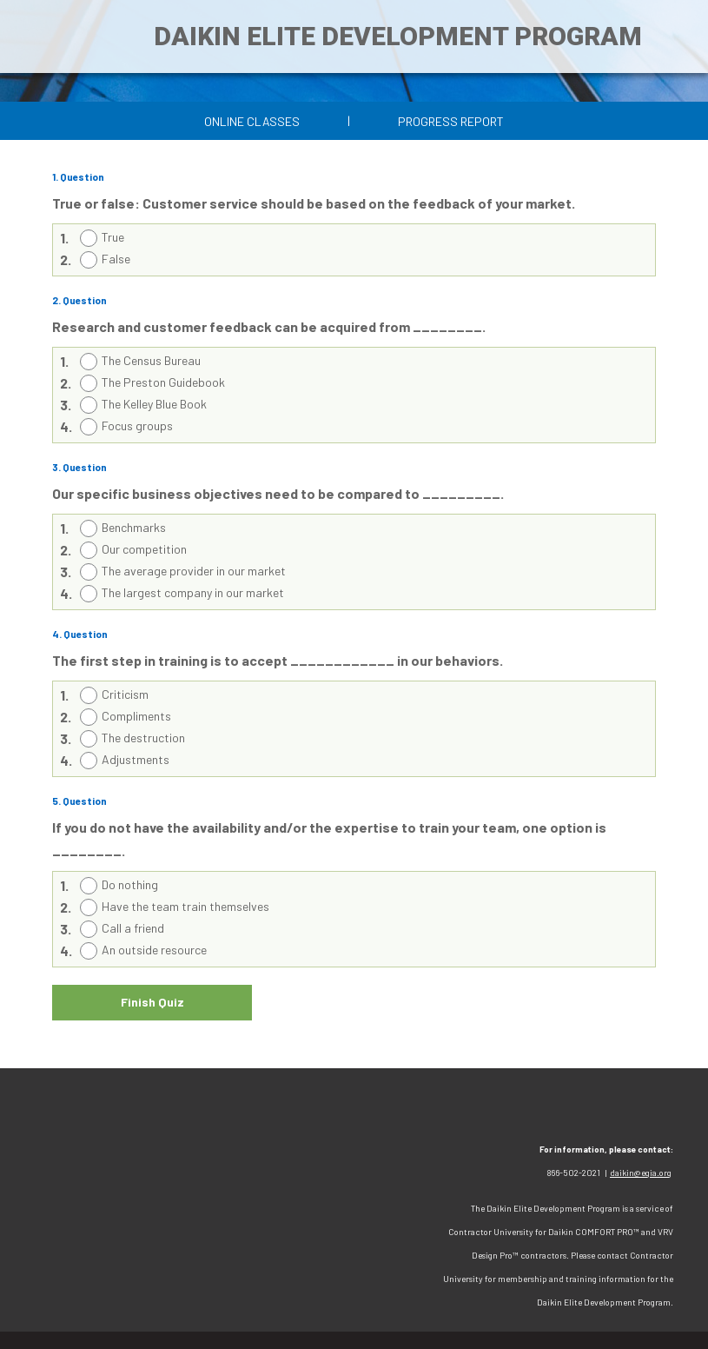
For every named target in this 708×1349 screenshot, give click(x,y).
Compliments (136, 715)
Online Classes (252, 121)
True (113, 236)
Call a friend (133, 927)
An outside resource (154, 949)
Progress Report (451, 121)
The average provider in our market (194, 570)
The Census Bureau (151, 360)
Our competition (144, 549)
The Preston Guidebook (163, 382)
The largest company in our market (193, 592)
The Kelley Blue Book (154, 403)
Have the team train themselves (185, 906)
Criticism (125, 694)
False (116, 258)
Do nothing (130, 884)
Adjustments (135, 759)
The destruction (143, 737)
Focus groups (137, 425)
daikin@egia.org (641, 1172)
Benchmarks (134, 527)
